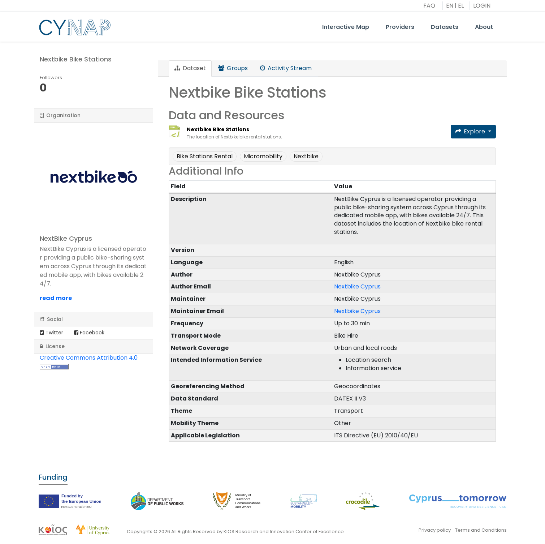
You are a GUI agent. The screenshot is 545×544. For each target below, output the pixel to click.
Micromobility (263, 156)
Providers (400, 27)
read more (56, 298)
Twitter (51, 332)
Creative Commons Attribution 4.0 (89, 358)
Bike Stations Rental (205, 156)
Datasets (444, 27)
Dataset (190, 68)
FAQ (429, 5)
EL (461, 5)
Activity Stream (286, 68)
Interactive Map (345, 27)
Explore (470, 131)
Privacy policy (435, 530)
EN (449, 5)
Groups (233, 68)
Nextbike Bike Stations (218, 129)
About (484, 27)
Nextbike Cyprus (357, 286)
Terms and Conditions (481, 530)
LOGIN (481, 5)
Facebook (89, 332)
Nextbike (306, 156)
